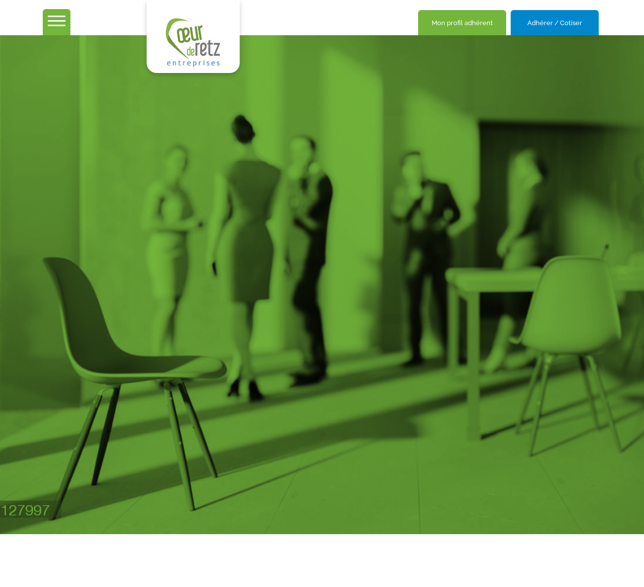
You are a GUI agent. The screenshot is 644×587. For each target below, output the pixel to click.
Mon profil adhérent (462, 23)
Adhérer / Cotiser (554, 23)
